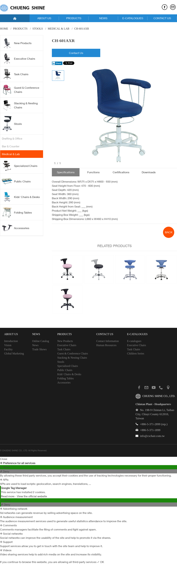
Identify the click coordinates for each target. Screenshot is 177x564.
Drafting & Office (12, 138)
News (35, 345)
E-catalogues (134, 341)
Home (4, 28)
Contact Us (76, 53)
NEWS (103, 18)
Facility (8, 349)
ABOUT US (44, 18)
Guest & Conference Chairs (20, 90)
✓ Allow (5, 467)
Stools (37, 28)
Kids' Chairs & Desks (21, 197)
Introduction (11, 341)
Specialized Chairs (19, 166)
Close (3, 459)
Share (56, 63)
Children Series (135, 353)
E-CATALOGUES (132, 18)
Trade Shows (39, 349)
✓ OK (100, 562)
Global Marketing (14, 353)
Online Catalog (40, 341)
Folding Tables (17, 212)
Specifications (65, 172)
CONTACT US (162, 18)
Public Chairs (16, 181)
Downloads (149, 172)
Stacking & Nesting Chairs (20, 105)
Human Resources (106, 345)
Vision (7, 345)
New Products (16, 43)
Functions (93, 172)
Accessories (15, 227)
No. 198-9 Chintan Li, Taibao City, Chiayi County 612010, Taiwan (155, 414)
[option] (120, 116)
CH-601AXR (81, 28)
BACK (169, 232)
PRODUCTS (73, 18)
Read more (8, 496)
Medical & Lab (58, 28)
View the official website (32, 496)
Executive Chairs (18, 58)
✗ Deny (4, 471)
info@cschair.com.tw (152, 435)
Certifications (121, 172)
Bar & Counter (10, 146)
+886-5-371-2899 (150, 424)
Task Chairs (15, 74)
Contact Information (107, 341)
